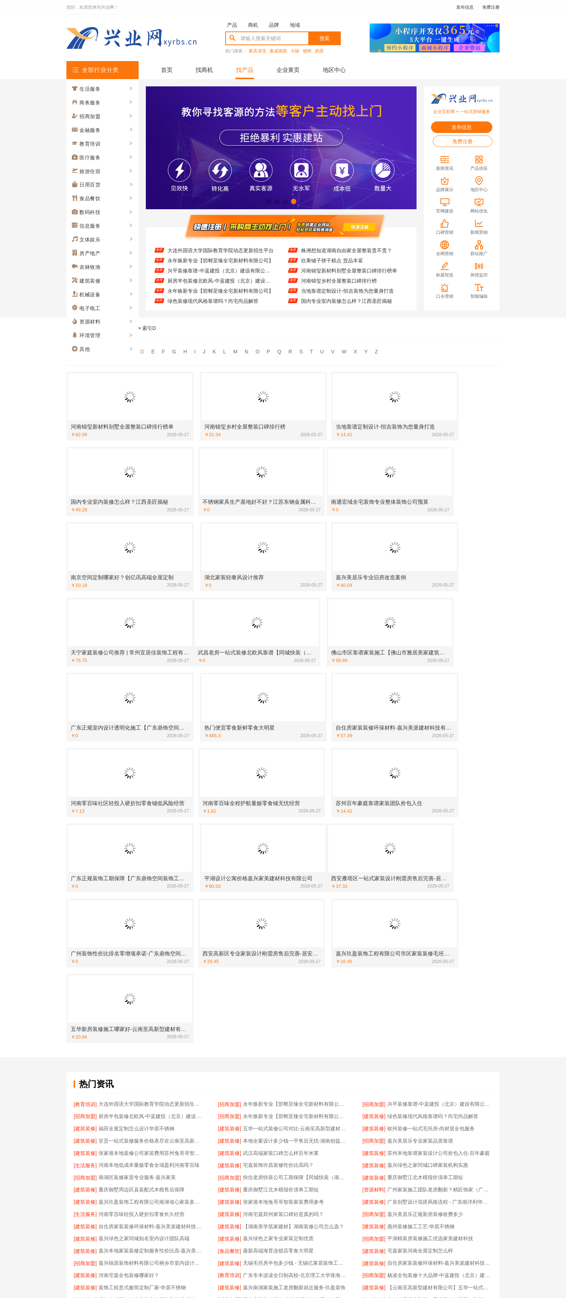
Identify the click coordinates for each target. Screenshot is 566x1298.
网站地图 (342, 1212)
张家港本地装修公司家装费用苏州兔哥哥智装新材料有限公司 (151, 861)
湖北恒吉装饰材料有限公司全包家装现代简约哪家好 (295, 1050)
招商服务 (223, 1212)
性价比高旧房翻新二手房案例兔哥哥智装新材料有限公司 (439, 987)
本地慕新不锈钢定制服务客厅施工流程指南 (291, 1060)
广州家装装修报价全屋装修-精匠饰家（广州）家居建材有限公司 (439, 1039)
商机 (253, 25)
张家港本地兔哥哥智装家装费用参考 (283, 903)
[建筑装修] (374, 830)
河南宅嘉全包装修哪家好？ (129, 966)
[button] (268, 201)
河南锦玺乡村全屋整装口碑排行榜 (339, 281)
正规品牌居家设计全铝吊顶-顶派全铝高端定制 (438, 997)
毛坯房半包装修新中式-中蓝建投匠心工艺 (433, 1081)
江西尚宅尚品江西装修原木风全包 (425, 1060)
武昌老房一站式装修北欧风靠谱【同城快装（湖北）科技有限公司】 (439, 1008)
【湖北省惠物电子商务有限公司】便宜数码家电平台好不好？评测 (151, 1123)
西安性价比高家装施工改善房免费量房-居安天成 (439, 1071)
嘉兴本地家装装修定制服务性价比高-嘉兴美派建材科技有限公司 (151, 945)
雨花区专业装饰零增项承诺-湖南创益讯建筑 (147, 1071)
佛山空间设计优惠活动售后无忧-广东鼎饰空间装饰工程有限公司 (151, 1081)
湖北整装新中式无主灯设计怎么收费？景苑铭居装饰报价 (151, 1039)
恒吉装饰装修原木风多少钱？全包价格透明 (291, 1092)
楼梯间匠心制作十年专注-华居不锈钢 (428, 1018)
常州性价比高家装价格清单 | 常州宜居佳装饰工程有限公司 (295, 1029)
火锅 (295, 51)
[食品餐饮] (229, 945)
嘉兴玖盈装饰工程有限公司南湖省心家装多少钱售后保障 (151, 903)
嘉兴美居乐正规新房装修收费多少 (425, 913)
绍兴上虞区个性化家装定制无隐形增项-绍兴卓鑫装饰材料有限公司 (151, 987)
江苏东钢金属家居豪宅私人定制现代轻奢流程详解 (151, 1050)
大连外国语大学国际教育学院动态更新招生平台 (220, 250)
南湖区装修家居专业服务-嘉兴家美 (137, 882)
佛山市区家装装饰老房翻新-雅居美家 (284, 1008)
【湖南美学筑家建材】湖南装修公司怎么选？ (293, 924)
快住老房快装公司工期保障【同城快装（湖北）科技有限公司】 (295, 882)
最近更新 (312, 1212)
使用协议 (253, 1212)
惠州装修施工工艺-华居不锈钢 (421, 924)
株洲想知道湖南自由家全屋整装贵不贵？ (346, 250)
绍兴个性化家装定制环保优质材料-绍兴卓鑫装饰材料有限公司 (439, 1029)
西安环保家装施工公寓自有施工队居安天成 (291, 1133)
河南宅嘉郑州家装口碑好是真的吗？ (283, 913)
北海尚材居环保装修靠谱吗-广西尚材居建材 (436, 1123)
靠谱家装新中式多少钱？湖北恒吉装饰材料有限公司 (439, 1092)
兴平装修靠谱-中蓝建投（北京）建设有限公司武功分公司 (220, 271)
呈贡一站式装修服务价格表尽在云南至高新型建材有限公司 (151, 851)
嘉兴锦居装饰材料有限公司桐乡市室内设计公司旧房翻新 (151, 955)
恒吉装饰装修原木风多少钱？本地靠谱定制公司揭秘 (439, 1102)
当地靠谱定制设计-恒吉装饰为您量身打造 (347, 291)
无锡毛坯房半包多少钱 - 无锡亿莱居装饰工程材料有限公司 (295, 955)
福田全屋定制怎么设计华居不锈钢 (136, 840)
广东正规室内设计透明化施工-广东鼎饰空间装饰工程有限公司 (295, 1039)
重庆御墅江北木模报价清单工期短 (425, 882)
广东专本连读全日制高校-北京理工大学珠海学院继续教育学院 (295, 966)
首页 (167, 70)
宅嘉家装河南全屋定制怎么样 (420, 945)
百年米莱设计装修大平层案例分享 (425, 1133)
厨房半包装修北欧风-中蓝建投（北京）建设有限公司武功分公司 (220, 281)
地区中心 (334, 70)
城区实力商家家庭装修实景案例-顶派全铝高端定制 (295, 1018)
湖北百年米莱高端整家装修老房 (134, 997)
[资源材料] (374, 892)
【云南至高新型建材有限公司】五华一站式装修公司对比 (439, 976)
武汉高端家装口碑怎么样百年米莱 (281, 861)
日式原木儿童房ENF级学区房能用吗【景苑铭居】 (295, 1144)
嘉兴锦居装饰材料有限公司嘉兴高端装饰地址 (293, 1154)
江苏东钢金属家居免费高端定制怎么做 (141, 1154)
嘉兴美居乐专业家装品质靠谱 (420, 851)
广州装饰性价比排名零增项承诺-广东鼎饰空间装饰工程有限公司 (151, 1113)
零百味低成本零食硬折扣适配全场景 (139, 1144)
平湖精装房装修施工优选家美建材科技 (430, 934)
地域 (295, 25)
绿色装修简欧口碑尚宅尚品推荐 (134, 1092)
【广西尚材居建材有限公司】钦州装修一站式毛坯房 (295, 997)
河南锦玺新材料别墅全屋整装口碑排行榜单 (349, 271)
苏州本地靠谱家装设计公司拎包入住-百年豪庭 (438, 861)
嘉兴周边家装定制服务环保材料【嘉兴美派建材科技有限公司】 (295, 1113)
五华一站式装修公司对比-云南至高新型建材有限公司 (295, 840)
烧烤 (307, 51)
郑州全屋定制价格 (119, 1029)
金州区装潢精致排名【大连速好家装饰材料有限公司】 (151, 1008)
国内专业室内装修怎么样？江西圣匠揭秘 (346, 301)
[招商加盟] (229, 819)
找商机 (204, 70)
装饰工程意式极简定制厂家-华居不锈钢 (142, 976)
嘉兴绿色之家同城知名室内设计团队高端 (144, 934)
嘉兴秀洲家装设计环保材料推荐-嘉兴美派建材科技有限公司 (439, 1144)
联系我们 (194, 1212)
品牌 (274, 25)
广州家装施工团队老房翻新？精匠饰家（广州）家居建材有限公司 (439, 892)
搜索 (324, 38)
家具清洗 (257, 51)
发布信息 (465, 7)
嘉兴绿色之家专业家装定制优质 (278, 934)
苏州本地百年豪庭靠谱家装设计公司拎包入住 (293, 1123)
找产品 (244, 70)
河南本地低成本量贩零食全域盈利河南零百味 (149, 871)
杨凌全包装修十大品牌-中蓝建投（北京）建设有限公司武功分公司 (439, 966)
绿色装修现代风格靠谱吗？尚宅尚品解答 (212, 301)
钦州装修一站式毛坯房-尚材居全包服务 (431, 840)
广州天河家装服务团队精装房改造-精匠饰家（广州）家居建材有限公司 (295, 1081)
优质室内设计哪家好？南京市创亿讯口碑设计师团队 (295, 1071)
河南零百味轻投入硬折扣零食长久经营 (141, 913)
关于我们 (164, 1212)
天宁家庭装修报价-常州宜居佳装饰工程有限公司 (295, 987)
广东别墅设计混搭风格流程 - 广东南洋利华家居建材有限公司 (439, 903)
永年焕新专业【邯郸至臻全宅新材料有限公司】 (220, 260)
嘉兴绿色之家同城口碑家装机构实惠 (427, 871)
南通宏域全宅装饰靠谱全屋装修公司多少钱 (435, 1113)
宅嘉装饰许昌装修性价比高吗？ (278, 871)
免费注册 (491, 7)
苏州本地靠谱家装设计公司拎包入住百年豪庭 (149, 1018)
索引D (149, 328)
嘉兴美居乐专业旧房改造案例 (420, 1154)
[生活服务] (85, 871)
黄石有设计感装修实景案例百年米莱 (139, 1102)
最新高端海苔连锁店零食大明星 (278, 945)
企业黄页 (288, 70)
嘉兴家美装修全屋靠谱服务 (129, 1133)
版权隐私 (283, 1212)
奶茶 (319, 51)
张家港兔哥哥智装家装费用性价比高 (427, 1050)
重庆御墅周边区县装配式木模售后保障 (141, 892)
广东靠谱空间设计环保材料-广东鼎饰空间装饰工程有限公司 (151, 1060)
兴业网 (108, 328)
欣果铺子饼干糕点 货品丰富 (332, 260)
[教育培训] (85, 819)
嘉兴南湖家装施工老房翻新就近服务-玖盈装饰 (294, 976)
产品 (232, 25)
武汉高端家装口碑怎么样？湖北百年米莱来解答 (295, 1102)
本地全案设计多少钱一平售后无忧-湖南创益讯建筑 (295, 851)
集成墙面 (278, 51)
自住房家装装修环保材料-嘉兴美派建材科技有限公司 (151, 924)
